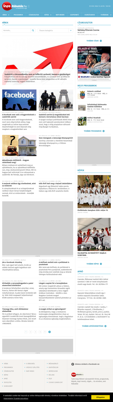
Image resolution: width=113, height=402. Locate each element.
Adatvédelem (53, 367)
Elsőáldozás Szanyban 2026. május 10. (93, 210)
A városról (30, 364)
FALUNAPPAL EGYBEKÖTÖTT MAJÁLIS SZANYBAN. (92, 254)
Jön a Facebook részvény (12, 262)
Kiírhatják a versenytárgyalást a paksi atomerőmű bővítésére (17, 284)
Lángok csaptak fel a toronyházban (53, 283)
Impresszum (53, 371)
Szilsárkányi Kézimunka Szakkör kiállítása (97, 105)
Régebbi (49, 332)
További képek (93, 264)
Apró (6, 379)
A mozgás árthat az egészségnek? (52, 309)
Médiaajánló (53, 364)
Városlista (29, 6)
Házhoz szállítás (32, 367)
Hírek (5, 15)
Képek (46, 15)
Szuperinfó (74, 15)
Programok (18, 15)
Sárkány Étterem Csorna (88, 30)
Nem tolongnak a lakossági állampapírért (56, 138)
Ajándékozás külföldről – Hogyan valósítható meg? (15, 161)
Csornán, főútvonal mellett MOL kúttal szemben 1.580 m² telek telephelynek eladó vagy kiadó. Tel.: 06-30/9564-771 (93, 282)
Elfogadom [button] (100, 397)
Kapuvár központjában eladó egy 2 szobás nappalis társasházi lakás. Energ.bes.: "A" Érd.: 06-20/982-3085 (92, 296)
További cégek (93, 41)
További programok (92, 131)
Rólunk (51, 375)
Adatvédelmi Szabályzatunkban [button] (16, 398)
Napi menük (60, 15)
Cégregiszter (34, 15)
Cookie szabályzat (56, 382)
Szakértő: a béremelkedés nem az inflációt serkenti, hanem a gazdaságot (37, 74)
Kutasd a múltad (94, 91)
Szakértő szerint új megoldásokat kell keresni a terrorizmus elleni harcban (54, 115)
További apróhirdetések (92, 326)
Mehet (32, 30)
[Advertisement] (27, 228)
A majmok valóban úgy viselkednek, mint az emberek (19, 184)
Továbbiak (104, 15)
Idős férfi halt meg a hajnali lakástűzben (55, 183)
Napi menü (30, 371)
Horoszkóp (8, 386)
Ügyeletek (8, 382)
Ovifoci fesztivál (93, 117)
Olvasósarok (90, 15)
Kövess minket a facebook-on (87, 364)
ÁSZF (50, 379)
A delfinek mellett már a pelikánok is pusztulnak (54, 263)
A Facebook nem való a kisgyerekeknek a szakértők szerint (19, 115)
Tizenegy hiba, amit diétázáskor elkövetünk (15, 310)
